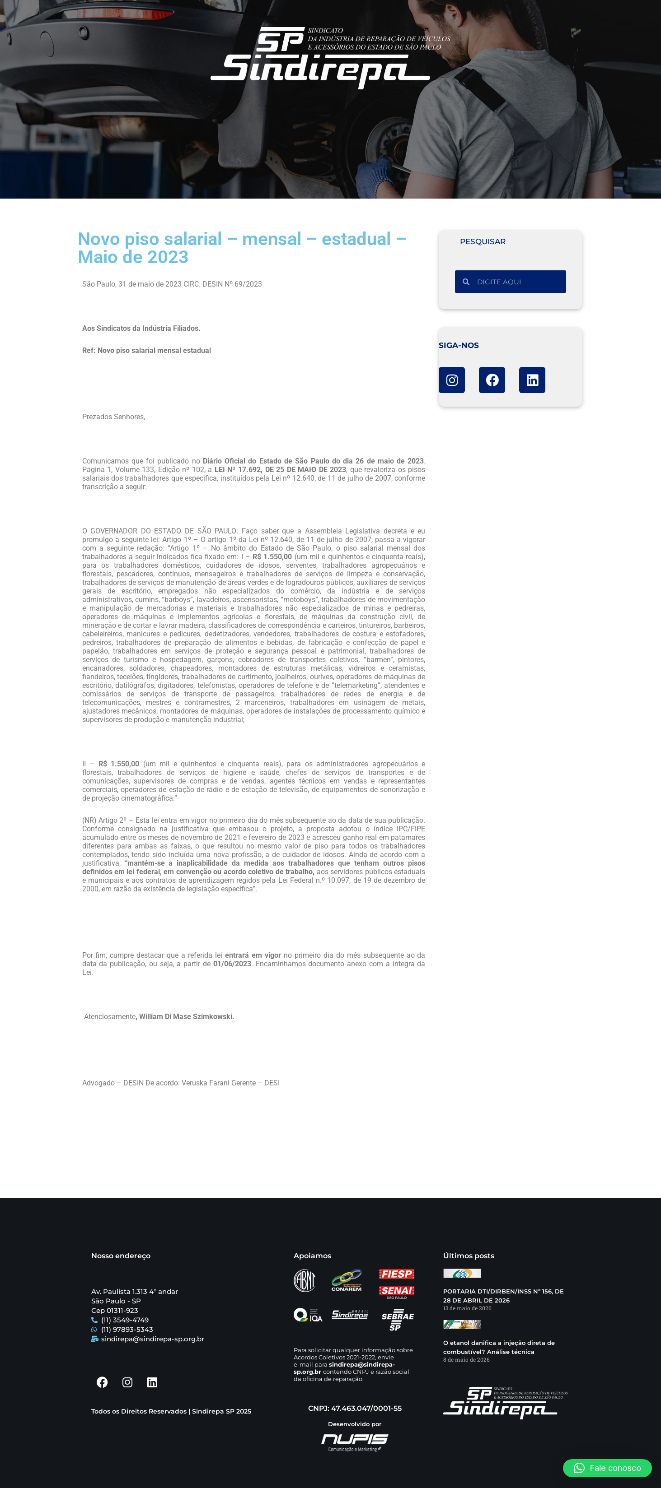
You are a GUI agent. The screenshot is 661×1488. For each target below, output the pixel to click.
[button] (607, 1468)
